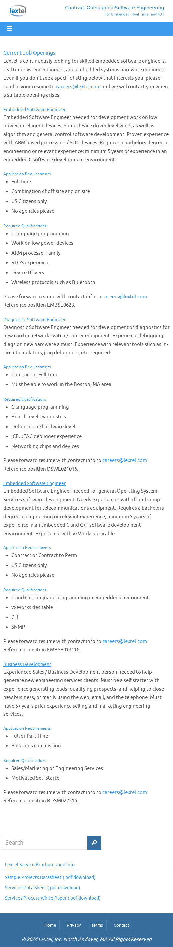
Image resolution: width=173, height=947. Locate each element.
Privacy (74, 925)
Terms (97, 925)
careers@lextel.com (78, 87)
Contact (121, 925)
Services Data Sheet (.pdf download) (42, 888)
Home (50, 925)
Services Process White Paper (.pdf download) (53, 898)
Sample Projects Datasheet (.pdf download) (50, 877)
